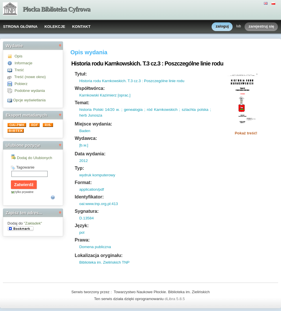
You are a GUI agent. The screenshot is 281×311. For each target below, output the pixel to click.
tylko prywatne (24, 192)
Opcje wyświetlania (29, 100)
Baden (84, 131)
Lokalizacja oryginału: (98, 255)
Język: (82, 225)
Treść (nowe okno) (30, 77)
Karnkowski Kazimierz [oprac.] (104, 95)
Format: (83, 182)
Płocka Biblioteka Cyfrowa (56, 9)
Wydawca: (86, 138)
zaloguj (222, 26)
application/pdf (91, 189)
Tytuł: (81, 74)
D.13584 (86, 218)
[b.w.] (83, 145)
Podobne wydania (30, 90)
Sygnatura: (87, 211)
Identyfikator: (89, 196)
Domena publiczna (95, 247)
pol (81, 232)
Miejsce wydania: (93, 123)
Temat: (82, 102)
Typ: (79, 168)
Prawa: (82, 239)
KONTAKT (81, 26)
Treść (19, 70)
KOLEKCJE (54, 26)
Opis (18, 56)
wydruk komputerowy (97, 175)
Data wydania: (90, 153)
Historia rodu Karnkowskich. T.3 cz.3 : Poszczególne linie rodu (131, 81)
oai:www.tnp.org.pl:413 (98, 204)
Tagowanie (25, 167)
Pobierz (21, 84)
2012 (83, 161)
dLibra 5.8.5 (175, 299)
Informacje (23, 63)
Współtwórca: (90, 88)
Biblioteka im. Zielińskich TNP (104, 262)
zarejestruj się (261, 26)
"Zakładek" (33, 223)
